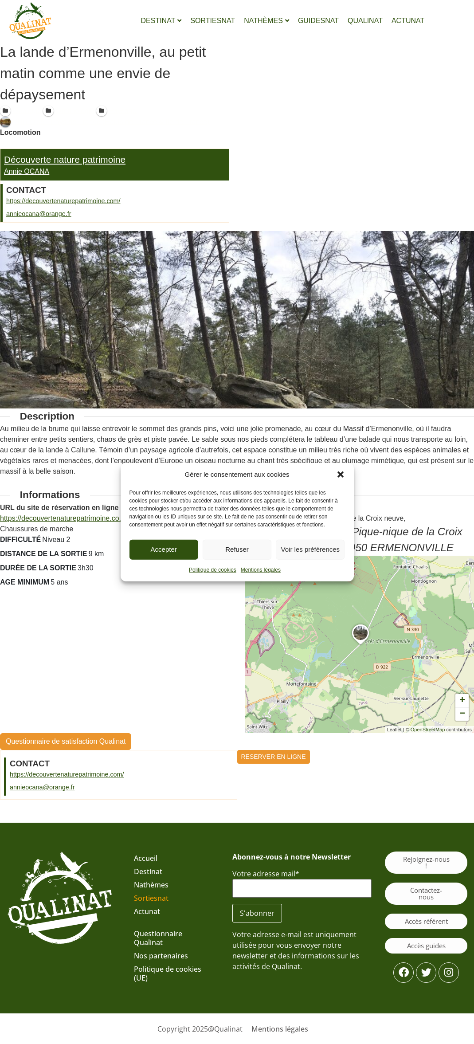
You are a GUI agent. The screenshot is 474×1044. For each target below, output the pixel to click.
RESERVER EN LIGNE (273, 756)
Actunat (147, 911)
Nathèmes (151, 885)
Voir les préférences (310, 549)
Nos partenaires (161, 956)
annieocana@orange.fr (38, 213)
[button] (340, 474)
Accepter (164, 549)
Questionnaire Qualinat (158, 938)
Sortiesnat (151, 898)
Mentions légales (261, 569)
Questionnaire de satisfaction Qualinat (65, 741)
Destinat (148, 871)
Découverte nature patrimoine (64, 159)
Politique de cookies (212, 569)
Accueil (145, 858)
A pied (10, 143)
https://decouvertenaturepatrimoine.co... (62, 518)
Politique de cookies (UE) (167, 973)
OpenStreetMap (428, 729)
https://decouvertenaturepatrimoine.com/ (63, 200)
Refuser (237, 549)
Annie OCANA (26, 171)
